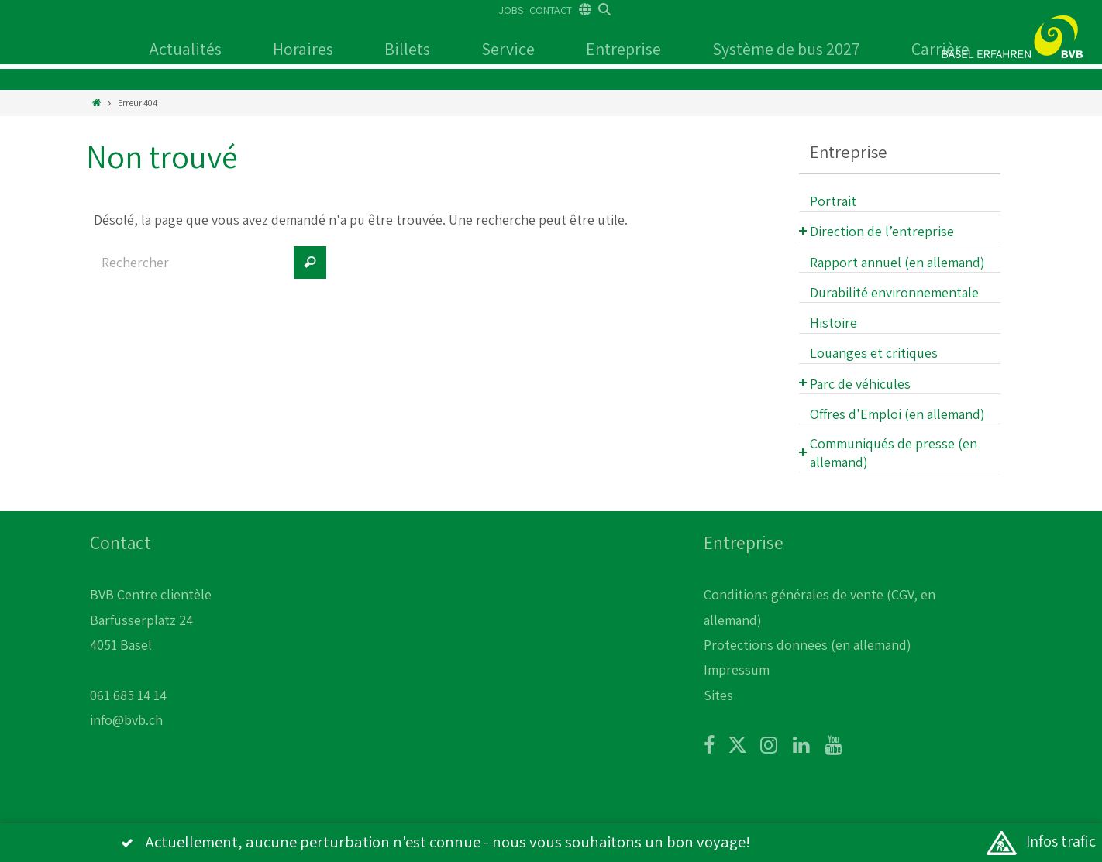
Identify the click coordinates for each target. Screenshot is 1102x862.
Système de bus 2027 (786, 49)
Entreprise (623, 49)
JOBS (511, 10)
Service (508, 49)
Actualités (185, 49)
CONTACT (550, 10)
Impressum (737, 669)
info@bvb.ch (126, 720)
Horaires (303, 49)
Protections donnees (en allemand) (807, 645)
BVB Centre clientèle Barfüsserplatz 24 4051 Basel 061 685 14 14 (151, 645)
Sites (718, 695)
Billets (407, 49)
